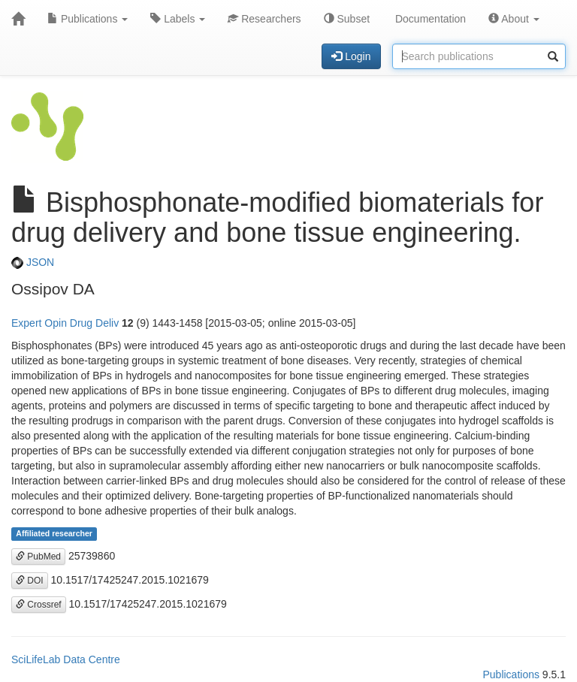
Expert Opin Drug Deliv (65, 323)
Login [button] (350, 56)
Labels (177, 19)
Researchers (264, 19)
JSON (32, 262)
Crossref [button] (39, 604)
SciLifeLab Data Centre (65, 659)
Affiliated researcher (54, 534)
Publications (87, 19)
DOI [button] (30, 580)
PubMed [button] (38, 556)
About (513, 19)
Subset (347, 19)
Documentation (429, 19)
